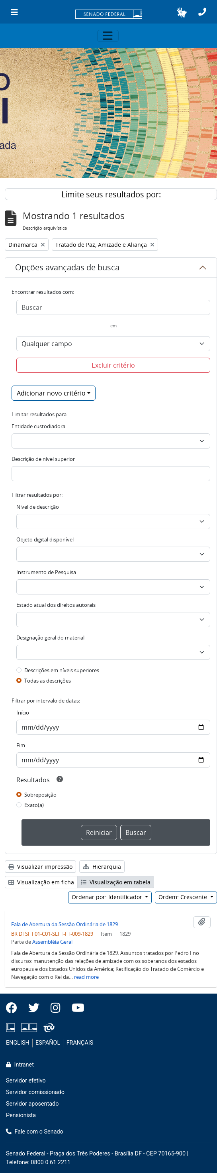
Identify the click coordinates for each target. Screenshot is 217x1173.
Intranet (20, 1064)
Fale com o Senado (34, 1131)
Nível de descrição (37, 506)
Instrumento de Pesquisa (46, 572)
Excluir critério (113, 365)
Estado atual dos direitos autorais (56, 604)
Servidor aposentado (32, 1103)
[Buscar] (113, 307)
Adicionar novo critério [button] (51, 393)
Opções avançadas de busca (67, 267)
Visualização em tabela (116, 882)
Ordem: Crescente (183, 897)
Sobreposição (40, 794)
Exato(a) (34, 805)
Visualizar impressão (40, 866)
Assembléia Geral (52, 941)
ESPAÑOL (47, 1042)
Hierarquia (102, 866)
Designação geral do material (50, 637)
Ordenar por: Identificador (108, 897)
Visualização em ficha (41, 882)
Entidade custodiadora (38, 426)
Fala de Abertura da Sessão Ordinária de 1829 (64, 924)
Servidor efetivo (26, 1080)
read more (86, 976)
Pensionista (21, 1115)
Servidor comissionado (35, 1092)
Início (22, 712)
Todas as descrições (47, 680)
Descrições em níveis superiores (61, 670)
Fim (20, 745)
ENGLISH (17, 1042)
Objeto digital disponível (45, 539)
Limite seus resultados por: (111, 194)
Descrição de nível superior (43, 459)
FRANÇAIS (80, 1042)
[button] (182, 12)
